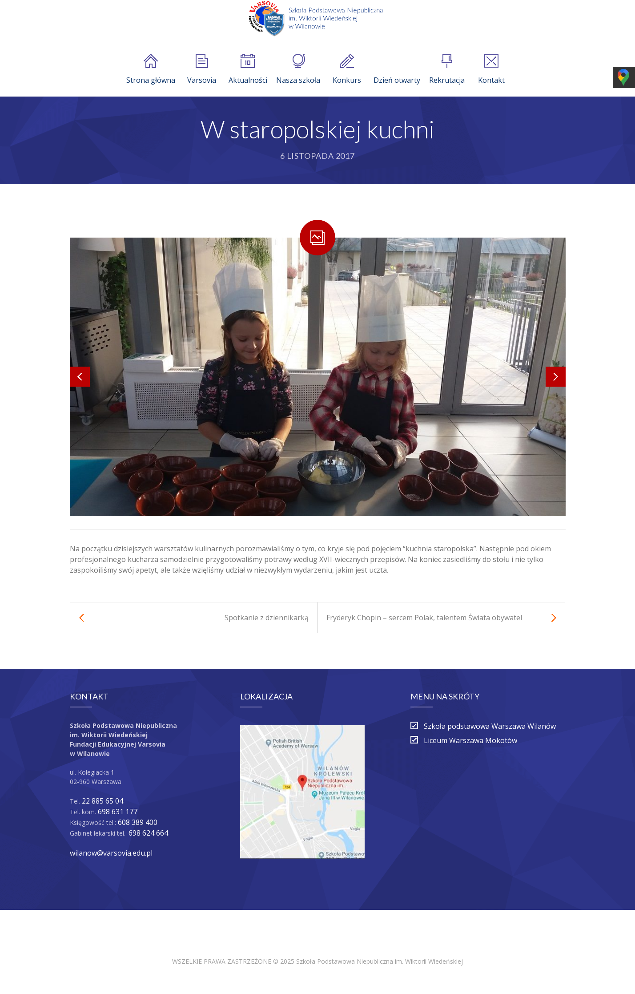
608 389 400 (137, 822)
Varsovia (201, 69)
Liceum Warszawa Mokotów (470, 740)
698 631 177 (117, 811)
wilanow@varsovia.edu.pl (111, 853)
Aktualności (248, 69)
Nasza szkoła (298, 69)
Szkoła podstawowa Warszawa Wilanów (490, 726)
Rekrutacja (447, 69)
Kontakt (491, 69)
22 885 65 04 (102, 801)
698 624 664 (148, 833)
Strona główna (150, 69)
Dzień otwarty (397, 69)
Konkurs (347, 69)
